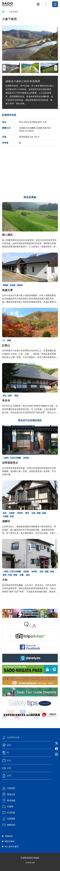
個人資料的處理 (11, 846)
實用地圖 (8, 800)
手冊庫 (7, 807)
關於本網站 (10, 841)
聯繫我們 (8, 825)
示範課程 (8, 788)
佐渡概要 (8, 819)
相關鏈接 (9, 836)
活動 (6, 768)
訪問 (6, 776)
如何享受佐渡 (10, 737)
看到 (6, 745)
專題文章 (8, 794)
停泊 (6, 760)
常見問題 (8, 813)
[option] (30, 43)
